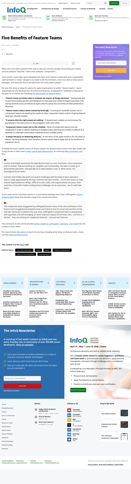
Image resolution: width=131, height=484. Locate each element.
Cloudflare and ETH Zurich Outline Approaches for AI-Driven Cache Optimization (39, 320)
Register (114, 3)
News (18, 29)
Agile (22, 247)
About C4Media (7, 444)
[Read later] (16, 66)
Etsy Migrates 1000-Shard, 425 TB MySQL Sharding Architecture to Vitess (91, 300)
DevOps (100, 9)
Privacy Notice (93, 477)
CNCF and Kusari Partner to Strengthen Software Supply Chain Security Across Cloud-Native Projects (117, 300)
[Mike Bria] (4, 56)
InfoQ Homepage (8, 29)
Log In (4, 421)
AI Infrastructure (67, 9)
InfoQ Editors (7, 436)
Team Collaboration (62, 253)
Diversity (5, 458)
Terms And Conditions (105, 477)
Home (4, 414)
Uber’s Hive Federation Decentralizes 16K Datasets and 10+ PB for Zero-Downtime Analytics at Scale (39, 308)
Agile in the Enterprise (26, 257)
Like (8, 66)
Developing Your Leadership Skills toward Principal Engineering (65, 308)
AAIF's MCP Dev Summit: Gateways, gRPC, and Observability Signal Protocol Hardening (90, 322)
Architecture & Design (48, 9)
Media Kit (5, 447)
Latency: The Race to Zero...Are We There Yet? (39, 298)
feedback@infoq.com (9, 476)
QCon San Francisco (46, 432)
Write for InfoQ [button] (75, 3)
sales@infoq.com (22, 476)
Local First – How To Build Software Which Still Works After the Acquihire (65, 317)
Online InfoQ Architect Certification (47, 420)
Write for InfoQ (7, 433)
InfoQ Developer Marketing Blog (8, 453)
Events (108, 9)
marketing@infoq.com (52, 476)
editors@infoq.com (37, 476)
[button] (110, 73)
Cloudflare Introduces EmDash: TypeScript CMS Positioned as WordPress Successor (13, 300)
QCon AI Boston (45, 426)
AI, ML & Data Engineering (88, 289)
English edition (63, 3)
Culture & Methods (85, 9)
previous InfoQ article (18, 237)
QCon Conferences (8, 425)
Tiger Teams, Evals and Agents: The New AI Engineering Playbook (64, 299)
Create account (8, 418)
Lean (39, 253)
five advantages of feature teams (47, 96)
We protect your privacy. (102, 78)
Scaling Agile (45, 257)
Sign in (124, 3)
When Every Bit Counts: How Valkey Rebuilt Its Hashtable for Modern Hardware (12, 320)
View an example (24, 352)
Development (30, 9)
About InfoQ (6, 440)
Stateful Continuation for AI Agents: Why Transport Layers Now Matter (13, 310)
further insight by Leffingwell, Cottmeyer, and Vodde (56, 226)
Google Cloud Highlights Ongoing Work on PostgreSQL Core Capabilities (91, 311)
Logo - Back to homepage (11, 8)
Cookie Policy (118, 477)
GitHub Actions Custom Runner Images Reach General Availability (116, 312)
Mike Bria (10, 56)
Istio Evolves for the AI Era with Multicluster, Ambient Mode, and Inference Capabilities (116, 322)
